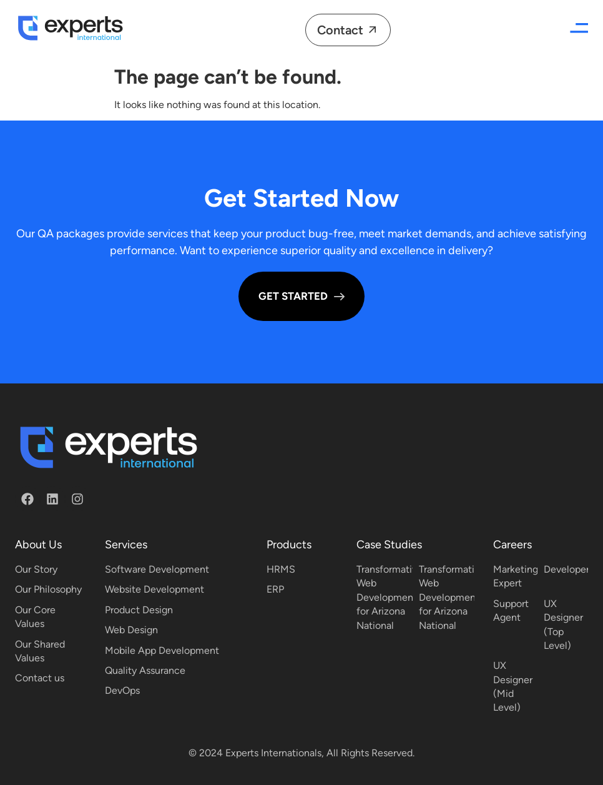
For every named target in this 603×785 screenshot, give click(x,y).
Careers (512, 544)
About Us (38, 544)
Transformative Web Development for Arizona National (389, 597)
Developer (566, 569)
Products (289, 544)
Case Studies (389, 544)
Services (126, 544)
